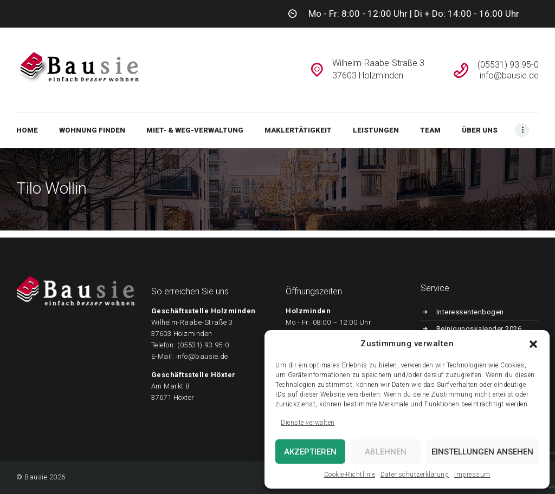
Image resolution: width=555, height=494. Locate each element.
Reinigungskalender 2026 (479, 329)
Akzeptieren (310, 452)
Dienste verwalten (308, 422)
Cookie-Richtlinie (350, 474)
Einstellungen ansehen (482, 452)
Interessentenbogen (470, 312)
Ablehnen (385, 452)
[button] (533, 344)
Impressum (472, 474)
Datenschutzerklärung (414, 474)
